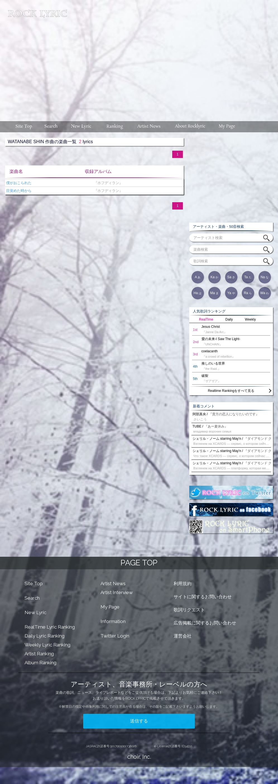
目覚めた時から (18, 191)
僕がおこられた (18, 183)
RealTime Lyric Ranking (50, 627)
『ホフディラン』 (107, 183)
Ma (214, 293)
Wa (264, 293)
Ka (214, 277)
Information (113, 621)
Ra (248, 293)
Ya (231, 293)
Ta (247, 277)
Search (32, 598)
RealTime (206, 319)
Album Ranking (40, 662)
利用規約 (182, 583)
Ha (198, 293)
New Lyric (35, 612)
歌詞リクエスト (189, 609)
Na (265, 277)
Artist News (113, 583)
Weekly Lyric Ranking (47, 645)
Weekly (250, 319)
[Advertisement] (173, 58)
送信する (139, 721)
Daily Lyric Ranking (44, 636)
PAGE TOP (139, 562)
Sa (231, 277)
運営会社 (182, 636)
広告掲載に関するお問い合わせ (205, 623)
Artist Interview (116, 592)
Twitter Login (114, 636)
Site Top (34, 583)
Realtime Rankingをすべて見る (231, 391)
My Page (109, 607)
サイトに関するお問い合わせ (203, 596)
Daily (229, 319)
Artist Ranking (39, 653)
